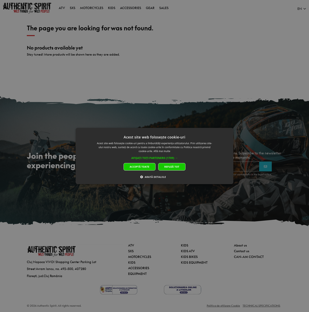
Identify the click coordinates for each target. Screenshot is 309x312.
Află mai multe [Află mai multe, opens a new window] (162, 151)
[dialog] (154, 156)
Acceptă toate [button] (139, 166)
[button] (154, 158)
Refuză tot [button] (171, 166)
